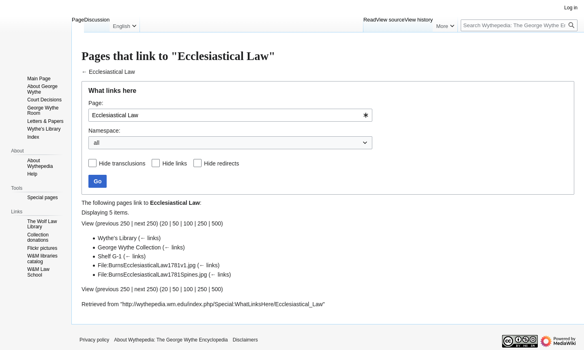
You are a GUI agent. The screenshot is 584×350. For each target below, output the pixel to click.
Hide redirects (221, 163)
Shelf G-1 (110, 256)
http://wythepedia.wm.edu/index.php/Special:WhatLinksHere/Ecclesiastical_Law (222, 304)
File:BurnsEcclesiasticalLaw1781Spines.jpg (152, 274)
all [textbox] (96, 143)
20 (164, 223)
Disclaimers (245, 340)
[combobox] (230, 115)
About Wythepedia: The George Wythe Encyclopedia (171, 340)
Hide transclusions (122, 163)
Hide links (174, 163)
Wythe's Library (117, 238)
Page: (95, 103)
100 (188, 223)
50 (175, 223)
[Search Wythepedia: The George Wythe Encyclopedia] (519, 25)
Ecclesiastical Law (112, 72)
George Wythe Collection (129, 247)
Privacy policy (94, 340)
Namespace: (104, 130)
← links (149, 238)
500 (216, 223)
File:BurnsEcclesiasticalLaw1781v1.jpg (146, 265)
